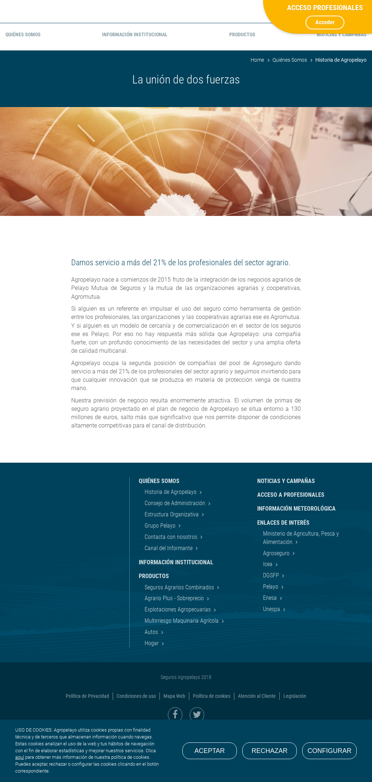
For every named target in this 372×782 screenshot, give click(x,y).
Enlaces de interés (283, 575)
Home (257, 112)
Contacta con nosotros (172, 589)
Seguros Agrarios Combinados (180, 639)
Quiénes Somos (289, 112)
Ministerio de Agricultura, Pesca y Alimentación (301, 589)
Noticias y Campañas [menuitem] (342, 87)
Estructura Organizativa (172, 566)
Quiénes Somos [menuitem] (23, 87)
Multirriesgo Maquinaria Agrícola (182, 673)
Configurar (330, 750)
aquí (19, 757)
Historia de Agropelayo (171, 544)
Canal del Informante (169, 600)
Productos (154, 628)
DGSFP (271, 627)
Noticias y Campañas (286, 533)
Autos (152, 684)
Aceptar (209, 750)
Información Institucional (176, 614)
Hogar (152, 695)
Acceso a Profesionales (290, 547)
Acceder (325, 22)
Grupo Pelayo (161, 577)
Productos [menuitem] (242, 87)
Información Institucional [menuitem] (134, 87)
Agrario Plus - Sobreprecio (175, 650)
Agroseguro (277, 605)
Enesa (270, 650)
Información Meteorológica (296, 560)
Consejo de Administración (176, 555)
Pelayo (271, 638)
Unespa (272, 661)
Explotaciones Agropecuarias (178, 661)
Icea (268, 616)
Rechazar (269, 750)
